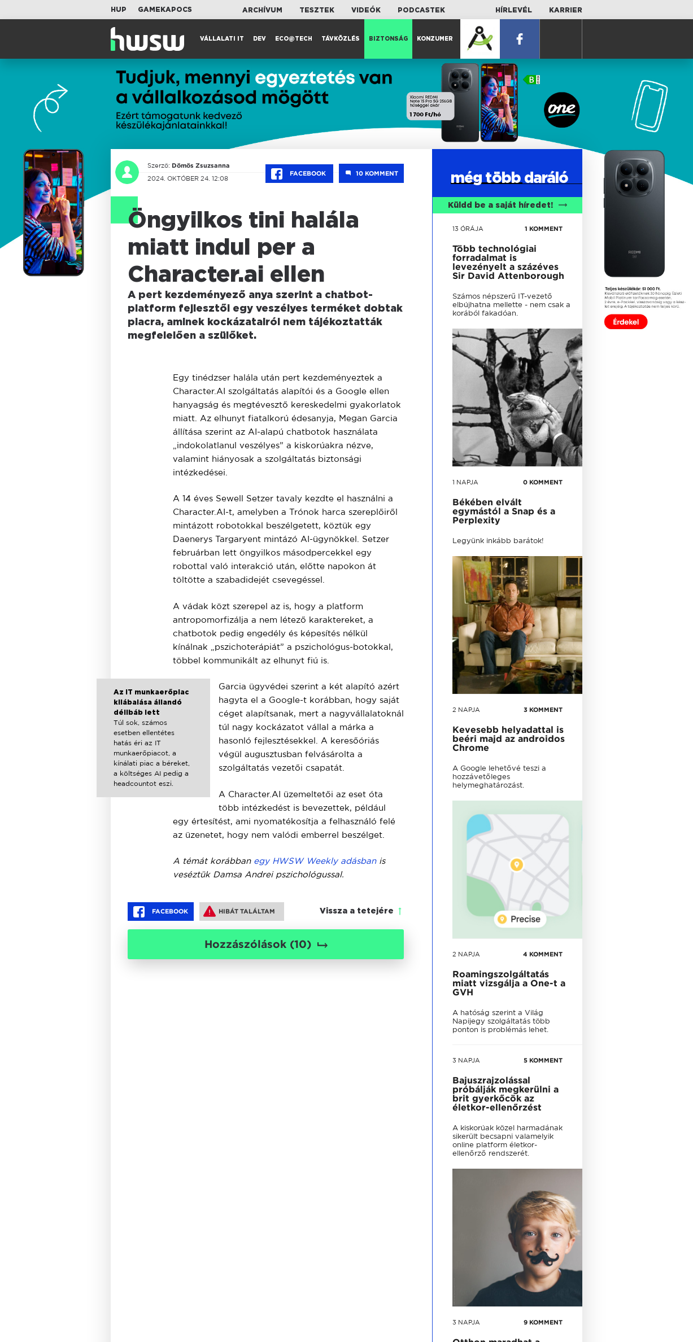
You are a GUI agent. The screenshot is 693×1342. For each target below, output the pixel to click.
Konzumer (435, 39)
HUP (119, 9)
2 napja (466, 709)
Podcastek (421, 10)
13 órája (467, 228)
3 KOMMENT (543, 710)
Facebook (299, 174)
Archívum (262, 10)
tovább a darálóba (502, 969)
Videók (366, 10)
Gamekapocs (165, 9)
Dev (259, 39)
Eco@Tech (293, 39)
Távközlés (340, 39)
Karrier (565, 10)
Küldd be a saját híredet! (507, 205)
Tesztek (316, 10)
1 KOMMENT (544, 229)
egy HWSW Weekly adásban (315, 860)
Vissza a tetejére (357, 911)
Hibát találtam (239, 911)
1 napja (465, 482)
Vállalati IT (222, 39)
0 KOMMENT (543, 482)
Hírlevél (513, 10)
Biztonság (388, 39)
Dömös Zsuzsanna (201, 165)
